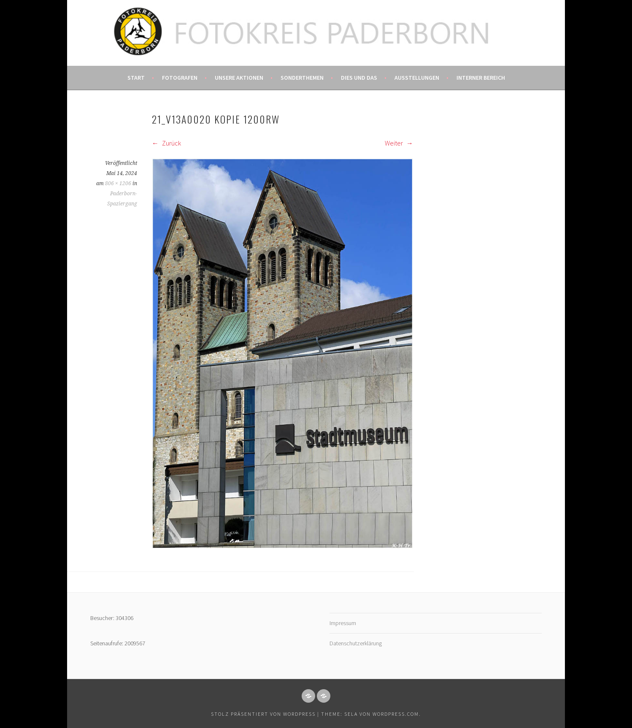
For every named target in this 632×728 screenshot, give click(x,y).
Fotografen (179, 77)
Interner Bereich (480, 77)
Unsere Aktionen (239, 77)
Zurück (166, 143)
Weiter (399, 143)
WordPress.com (396, 714)
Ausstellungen (416, 77)
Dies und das (359, 77)
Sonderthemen (302, 77)
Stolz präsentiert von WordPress (263, 714)
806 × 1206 (118, 183)
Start (136, 77)
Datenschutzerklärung (356, 643)
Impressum (343, 623)
